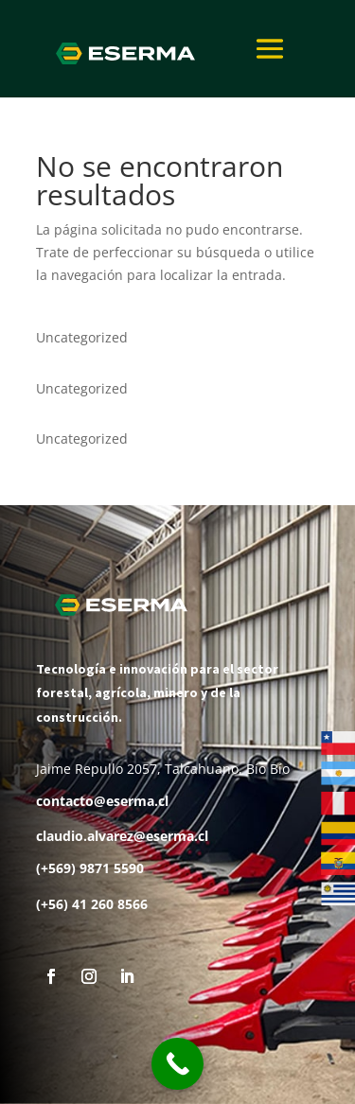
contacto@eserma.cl (102, 801)
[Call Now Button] (177, 1064)
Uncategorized (82, 337)
